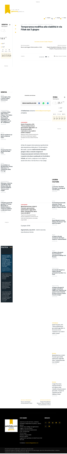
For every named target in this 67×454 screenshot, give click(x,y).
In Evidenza (55, 322)
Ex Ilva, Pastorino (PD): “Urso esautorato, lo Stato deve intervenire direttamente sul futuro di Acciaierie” (6, 285)
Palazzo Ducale (55, 268)
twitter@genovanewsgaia (43, 110)
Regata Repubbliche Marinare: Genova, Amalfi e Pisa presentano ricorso (44, 403)
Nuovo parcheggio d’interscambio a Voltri (31, 47)
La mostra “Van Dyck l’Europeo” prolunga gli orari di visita (58, 188)
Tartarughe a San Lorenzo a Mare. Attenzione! (6, 98)
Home (22, 24)
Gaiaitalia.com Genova (30, 95)
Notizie (25, 24)
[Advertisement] (38, 6)
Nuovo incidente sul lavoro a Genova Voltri (6, 136)
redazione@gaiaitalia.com (31, 443)
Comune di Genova (5, 110)
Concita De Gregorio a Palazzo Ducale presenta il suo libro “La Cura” (59, 272)
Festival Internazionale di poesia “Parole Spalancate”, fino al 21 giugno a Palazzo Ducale (59, 205)
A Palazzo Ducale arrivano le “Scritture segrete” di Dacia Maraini (59, 238)
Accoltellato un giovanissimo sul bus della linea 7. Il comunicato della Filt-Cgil (7, 168)
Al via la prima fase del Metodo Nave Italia (6, 151)
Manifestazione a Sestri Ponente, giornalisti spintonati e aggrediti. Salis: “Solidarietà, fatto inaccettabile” (29, 209)
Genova (2, 95)
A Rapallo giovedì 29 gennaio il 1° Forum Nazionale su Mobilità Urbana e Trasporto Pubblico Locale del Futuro (6, 206)
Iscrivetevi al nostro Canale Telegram (44, 41)
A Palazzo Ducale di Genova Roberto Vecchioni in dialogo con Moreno (59, 254)
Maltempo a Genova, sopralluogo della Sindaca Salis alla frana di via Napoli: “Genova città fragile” (6, 186)
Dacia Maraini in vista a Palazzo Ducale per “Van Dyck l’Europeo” (59, 221)
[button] (52, 18)
